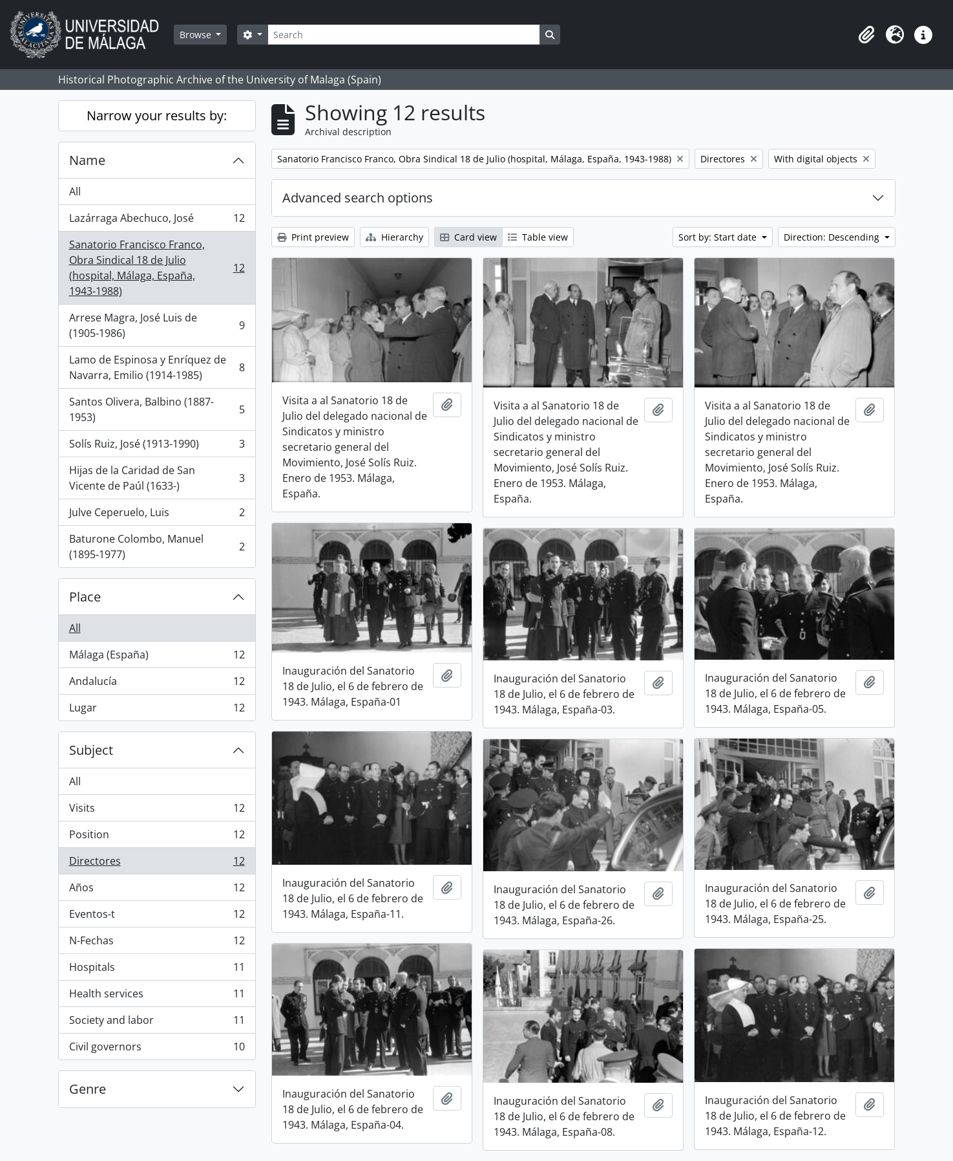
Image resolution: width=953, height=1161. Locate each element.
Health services (156, 996)
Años (156, 890)
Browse (197, 34)
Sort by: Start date (718, 237)
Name (87, 160)
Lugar (156, 710)
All (75, 191)
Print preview (313, 237)
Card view (468, 237)
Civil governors (156, 1049)
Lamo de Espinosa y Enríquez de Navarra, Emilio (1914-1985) (156, 367)
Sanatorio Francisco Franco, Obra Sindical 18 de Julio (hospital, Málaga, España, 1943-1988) (156, 267)
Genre (87, 1089)
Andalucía (156, 684)
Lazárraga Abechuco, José (156, 221)
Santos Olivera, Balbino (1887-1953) (156, 409)
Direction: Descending (833, 237)
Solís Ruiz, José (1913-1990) (156, 446)
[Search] (403, 35)
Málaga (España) (156, 657)
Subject (91, 750)
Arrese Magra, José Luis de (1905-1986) (156, 325)
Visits (156, 810)
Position (156, 837)
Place (85, 596)
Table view (538, 237)
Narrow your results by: (157, 115)
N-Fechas (156, 943)
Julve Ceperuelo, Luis (156, 515)
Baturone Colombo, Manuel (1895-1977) (156, 546)
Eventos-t (156, 917)
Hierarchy (394, 237)
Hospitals (156, 970)
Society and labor (156, 1023)
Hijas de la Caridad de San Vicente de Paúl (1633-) (156, 478)
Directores (156, 863)
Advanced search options (357, 197)
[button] (866, 35)
